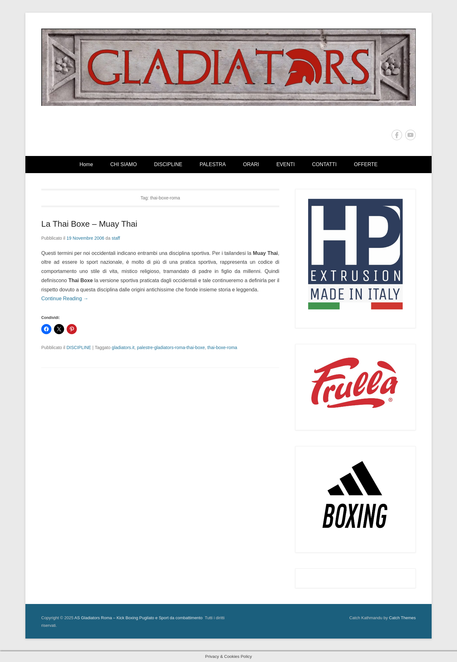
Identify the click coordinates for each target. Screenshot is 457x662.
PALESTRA (213, 164)
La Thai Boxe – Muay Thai (89, 224)
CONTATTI (324, 164)
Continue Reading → (65, 298)
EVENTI (285, 164)
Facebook (397, 135)
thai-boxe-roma (222, 347)
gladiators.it (123, 347)
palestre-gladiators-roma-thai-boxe (171, 347)
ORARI (251, 164)
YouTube (410, 135)
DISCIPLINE (168, 164)
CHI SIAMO (123, 164)
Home (86, 164)
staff (116, 238)
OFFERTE (365, 164)
